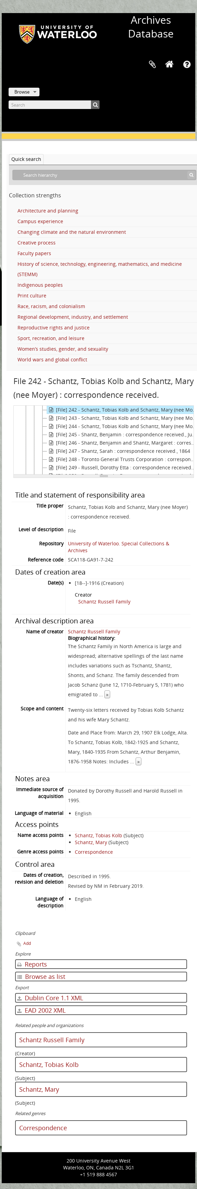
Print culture (32, 295)
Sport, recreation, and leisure (51, 338)
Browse (22, 92)
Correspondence (94, 852)
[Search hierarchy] (104, 175)
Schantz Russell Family (104, 601)
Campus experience (40, 221)
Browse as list (41, 976)
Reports (32, 964)
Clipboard (152, 64)
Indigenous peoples (40, 285)
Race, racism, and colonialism (51, 306)
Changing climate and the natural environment (72, 232)
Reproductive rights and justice (54, 327)
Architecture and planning (48, 210)
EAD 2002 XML (41, 1010)
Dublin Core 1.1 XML (50, 998)
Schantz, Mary (91, 842)
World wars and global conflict (52, 359)
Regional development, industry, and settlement (73, 317)
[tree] (104, 440)
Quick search (26, 159)
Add (27, 943)
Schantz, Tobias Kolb (98, 835)
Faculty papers (34, 253)
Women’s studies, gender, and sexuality (63, 349)
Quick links (186, 64)
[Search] (54, 104)
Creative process (37, 242)
